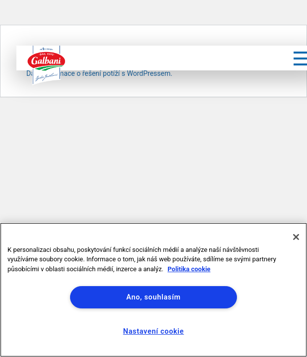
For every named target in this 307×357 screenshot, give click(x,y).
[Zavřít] (296, 237)
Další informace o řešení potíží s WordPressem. (99, 73)
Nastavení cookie (153, 331)
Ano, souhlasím (153, 297)
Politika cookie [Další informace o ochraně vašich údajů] (188, 269)
